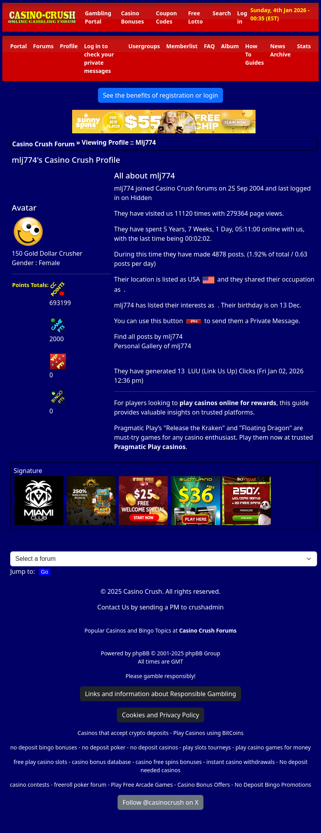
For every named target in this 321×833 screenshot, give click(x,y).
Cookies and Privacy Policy (160, 715)
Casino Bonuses (132, 17)
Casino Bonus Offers (204, 784)
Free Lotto (195, 17)
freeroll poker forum (80, 784)
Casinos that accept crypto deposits (123, 733)
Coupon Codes (166, 17)
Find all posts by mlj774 (148, 336)
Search (221, 13)
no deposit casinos (154, 747)
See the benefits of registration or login (160, 95)
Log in (242, 17)
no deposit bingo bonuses (43, 747)
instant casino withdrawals (241, 762)
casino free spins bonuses (169, 762)
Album (230, 46)
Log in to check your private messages (99, 58)
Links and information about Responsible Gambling (160, 693)
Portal (18, 46)
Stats (304, 46)
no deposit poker (104, 747)
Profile (69, 46)
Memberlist (182, 46)
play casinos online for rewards (228, 402)
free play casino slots (40, 762)
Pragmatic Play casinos (149, 446)
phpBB (140, 653)
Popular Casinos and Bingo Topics (127, 630)
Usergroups (144, 46)
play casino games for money (273, 747)
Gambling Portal (98, 17)
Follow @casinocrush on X (161, 802)
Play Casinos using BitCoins (208, 733)
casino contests (29, 784)
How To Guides (254, 54)
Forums (43, 46)
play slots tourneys (207, 747)
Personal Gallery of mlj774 (152, 346)
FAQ (209, 46)
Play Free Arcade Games (142, 784)
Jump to (21, 571)
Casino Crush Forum (43, 144)
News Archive (280, 50)
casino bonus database (101, 762)
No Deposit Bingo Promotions (272, 784)
